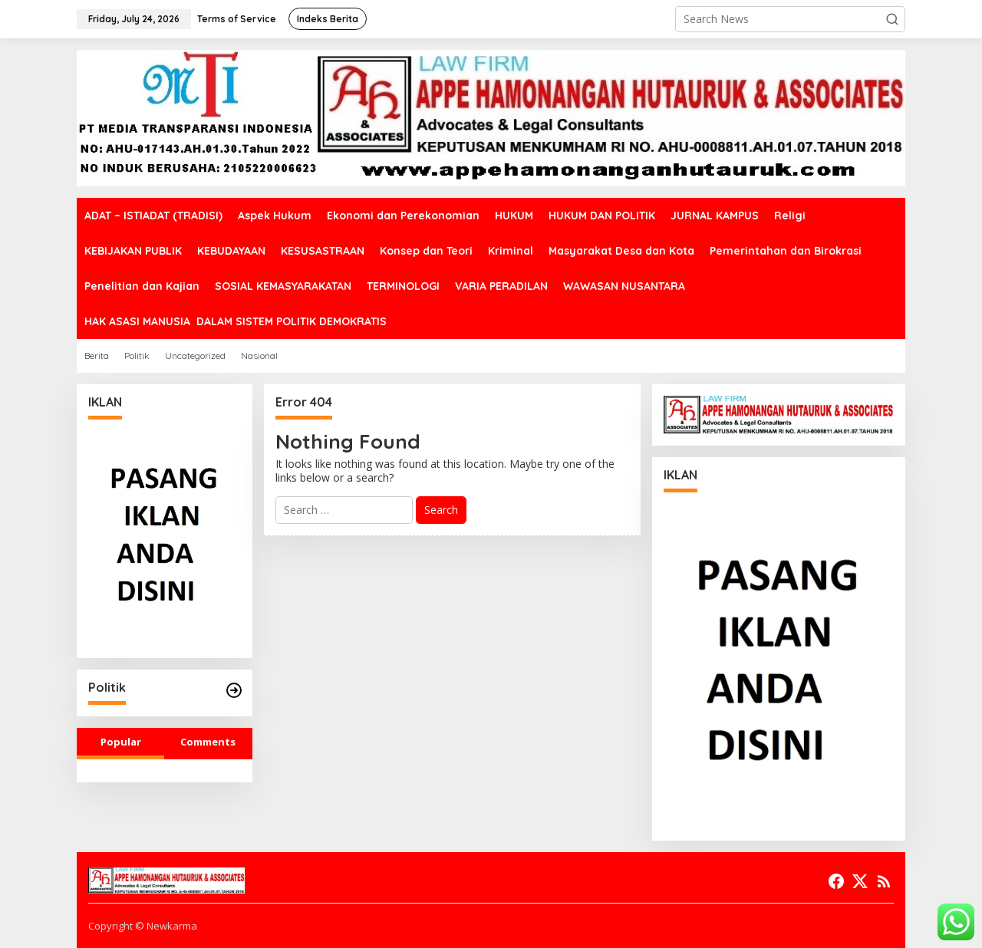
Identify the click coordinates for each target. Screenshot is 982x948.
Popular (121, 742)
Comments (208, 742)
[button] (892, 19)
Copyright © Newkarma (142, 926)
